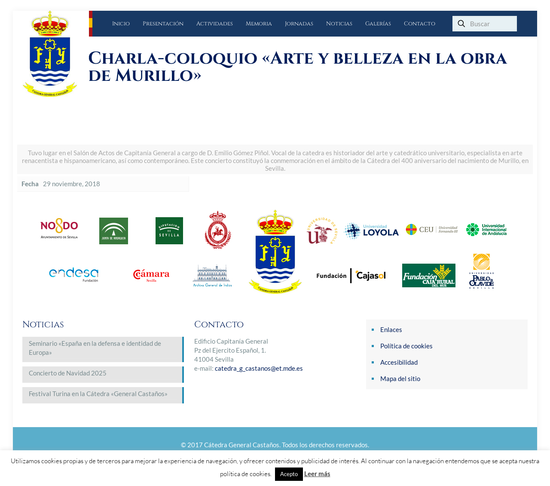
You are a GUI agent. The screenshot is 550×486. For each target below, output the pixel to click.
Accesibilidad (399, 362)
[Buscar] (484, 23)
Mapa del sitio (400, 378)
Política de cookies (406, 346)
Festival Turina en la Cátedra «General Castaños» (98, 393)
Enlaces (391, 329)
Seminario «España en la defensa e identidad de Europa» (95, 347)
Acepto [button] (289, 474)
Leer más (317, 473)
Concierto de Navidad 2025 (68, 373)
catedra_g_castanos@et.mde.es (259, 368)
